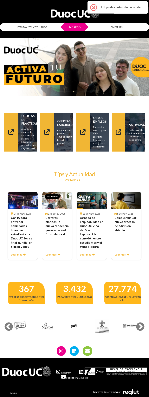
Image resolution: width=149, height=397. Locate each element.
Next (137, 324)
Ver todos (72, 180)
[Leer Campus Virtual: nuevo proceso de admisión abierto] (126, 200)
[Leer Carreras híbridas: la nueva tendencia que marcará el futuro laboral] (57, 200)
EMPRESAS (116, 27)
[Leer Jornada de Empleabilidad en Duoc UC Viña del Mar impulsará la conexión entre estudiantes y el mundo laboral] (92, 200)
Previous (6, 324)
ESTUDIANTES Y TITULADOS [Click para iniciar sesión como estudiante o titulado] (32, 27)
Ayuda (13, 392)
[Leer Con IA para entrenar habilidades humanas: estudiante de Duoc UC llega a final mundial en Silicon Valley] (23, 200)
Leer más (18, 254)
